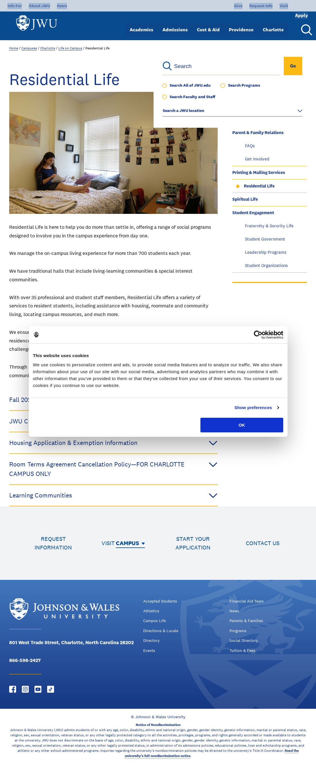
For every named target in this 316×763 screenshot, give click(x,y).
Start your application (192, 543)
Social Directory (243, 640)
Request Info (241, 5)
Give (219, 5)
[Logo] (39, 23)
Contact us (262, 543)
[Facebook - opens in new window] (12, 689)
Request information (53, 543)
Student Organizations (266, 265)
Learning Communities (113, 495)
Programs (237, 630)
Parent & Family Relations (258, 132)
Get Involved (257, 159)
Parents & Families (246, 620)
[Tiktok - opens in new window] (50, 689)
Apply (293, 5)
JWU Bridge (243, 105)
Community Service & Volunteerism (267, 92)
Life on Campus (70, 48)
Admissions (175, 25)
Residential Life (259, 186)
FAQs (250, 145)
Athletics (151, 610)
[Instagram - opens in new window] (25, 689)
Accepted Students (160, 601)
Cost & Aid (208, 25)
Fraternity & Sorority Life (269, 225)
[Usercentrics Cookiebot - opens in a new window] (258, 334)
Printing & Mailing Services (258, 172)
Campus (127, 543)
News (62, 5)
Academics (141, 25)
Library (239, 119)
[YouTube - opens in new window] (38, 689)
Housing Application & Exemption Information (113, 443)
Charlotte (273, 25)
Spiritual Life (245, 199)
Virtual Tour (244, 79)
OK (242, 425)
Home (13, 48)
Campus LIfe (154, 620)
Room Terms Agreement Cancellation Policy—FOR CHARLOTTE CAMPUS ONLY (113, 469)
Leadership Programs (265, 252)
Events (149, 650)
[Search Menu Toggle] (306, 25)
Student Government (265, 239)
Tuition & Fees (242, 650)
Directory (151, 640)
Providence (241, 25)
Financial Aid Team (246, 601)
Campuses (29, 48)
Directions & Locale (160, 630)
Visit (264, 5)
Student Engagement (253, 212)
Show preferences (253, 407)
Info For (14, 5)
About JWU (39, 5)
